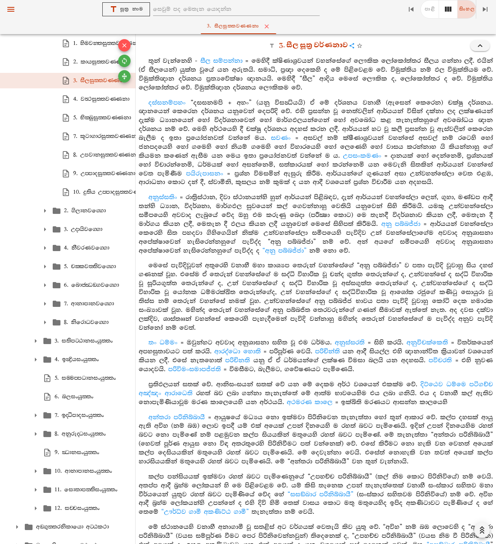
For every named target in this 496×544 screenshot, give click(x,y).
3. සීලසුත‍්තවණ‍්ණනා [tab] (249, 26)
